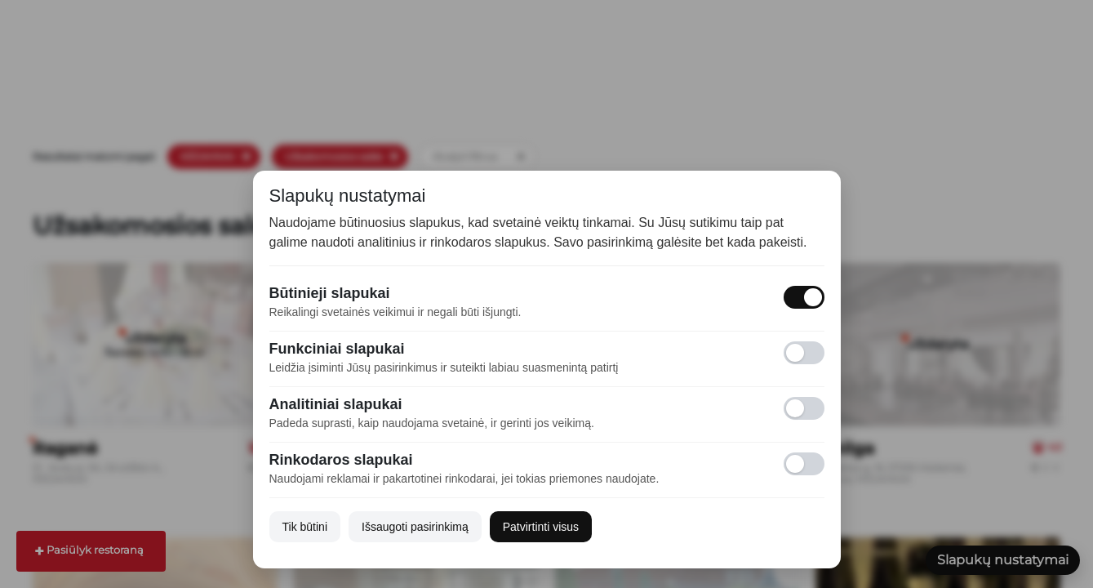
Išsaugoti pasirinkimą (415, 526)
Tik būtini (305, 526)
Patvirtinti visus (541, 526)
